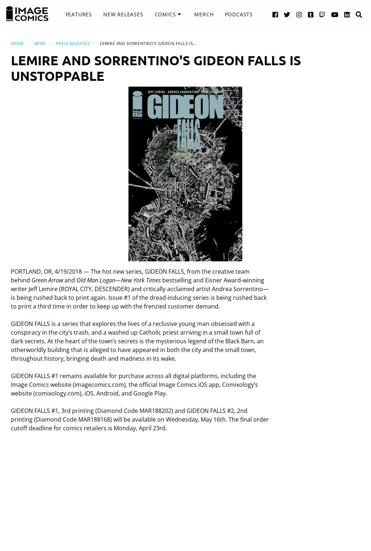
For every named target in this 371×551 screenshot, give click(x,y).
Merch (203, 14)
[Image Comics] (27, 14)
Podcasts (239, 14)
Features (79, 14)
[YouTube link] (335, 14)
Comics (165, 14)
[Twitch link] (322, 14)
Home (17, 43)
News (40, 43)
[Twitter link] (287, 14)
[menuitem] (79, 14)
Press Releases (73, 43)
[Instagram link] (299, 14)
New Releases (123, 14)
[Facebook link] (275, 14)
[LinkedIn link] (347, 14)
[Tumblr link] (311, 14)
